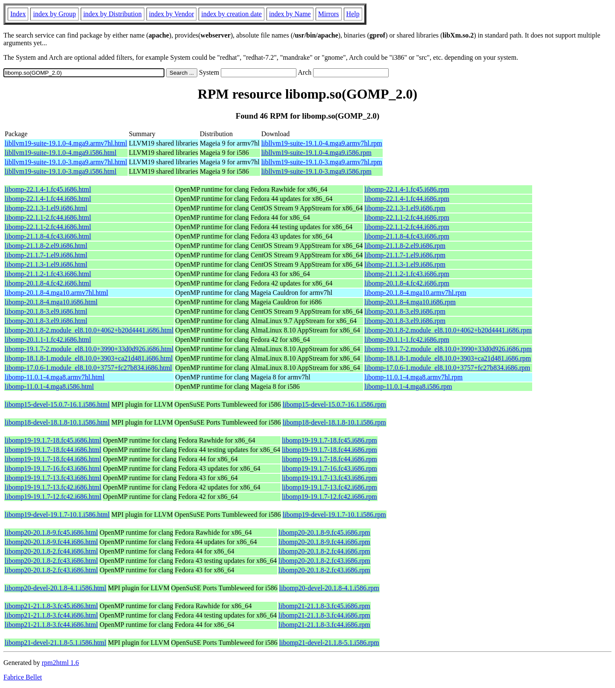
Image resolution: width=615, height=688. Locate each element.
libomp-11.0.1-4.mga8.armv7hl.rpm (413, 377)
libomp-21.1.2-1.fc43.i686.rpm (406, 273)
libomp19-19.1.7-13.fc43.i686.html (53, 477)
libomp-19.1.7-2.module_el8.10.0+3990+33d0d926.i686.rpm (448, 349)
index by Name (290, 13)
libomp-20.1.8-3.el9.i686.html (46, 311)
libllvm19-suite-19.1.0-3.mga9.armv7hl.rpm (321, 162)
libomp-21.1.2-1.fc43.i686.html (48, 273)
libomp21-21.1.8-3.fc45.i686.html (51, 605)
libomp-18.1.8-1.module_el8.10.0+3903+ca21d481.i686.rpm (447, 358)
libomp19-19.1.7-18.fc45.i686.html (53, 440)
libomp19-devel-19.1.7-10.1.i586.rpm (334, 514)
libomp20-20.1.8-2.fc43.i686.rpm (324, 560)
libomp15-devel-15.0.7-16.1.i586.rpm (334, 404)
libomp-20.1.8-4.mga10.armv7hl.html (56, 292)
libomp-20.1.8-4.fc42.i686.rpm (406, 283)
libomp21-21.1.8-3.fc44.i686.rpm (324, 615)
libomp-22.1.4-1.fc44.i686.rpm (406, 198)
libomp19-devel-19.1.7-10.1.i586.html (57, 514)
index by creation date (231, 13)
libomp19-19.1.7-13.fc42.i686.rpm (329, 487)
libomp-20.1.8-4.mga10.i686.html (51, 302)
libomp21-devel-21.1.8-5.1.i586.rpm (329, 642)
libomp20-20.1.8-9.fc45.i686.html (51, 532)
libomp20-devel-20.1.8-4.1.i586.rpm (329, 588)
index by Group (54, 13)
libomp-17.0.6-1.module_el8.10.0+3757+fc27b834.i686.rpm (447, 367)
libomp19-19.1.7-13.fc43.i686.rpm (329, 477)
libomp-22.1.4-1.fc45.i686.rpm (406, 189)
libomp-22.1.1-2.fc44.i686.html (48, 217)
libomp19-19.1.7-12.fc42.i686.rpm (329, 496)
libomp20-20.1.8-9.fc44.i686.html (51, 541)
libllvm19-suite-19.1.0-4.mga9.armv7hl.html (66, 143)
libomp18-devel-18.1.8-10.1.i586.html (57, 422)
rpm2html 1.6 (60, 662)
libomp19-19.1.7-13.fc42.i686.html (53, 487)
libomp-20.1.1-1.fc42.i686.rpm (406, 339)
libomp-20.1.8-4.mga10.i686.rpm (410, 302)
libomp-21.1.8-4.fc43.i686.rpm (406, 236)
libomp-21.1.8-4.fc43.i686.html (48, 236)
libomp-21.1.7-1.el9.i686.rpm (404, 255)
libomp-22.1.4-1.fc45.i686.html (48, 189)
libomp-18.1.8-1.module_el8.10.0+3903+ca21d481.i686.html (89, 358)
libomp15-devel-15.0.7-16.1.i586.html (57, 404)
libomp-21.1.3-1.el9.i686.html (46, 264)
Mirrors (328, 13)
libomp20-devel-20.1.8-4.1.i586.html (55, 588)
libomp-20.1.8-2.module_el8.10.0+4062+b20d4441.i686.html (89, 330)
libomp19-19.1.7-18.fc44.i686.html (53, 449)
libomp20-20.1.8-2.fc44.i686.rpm (324, 551)
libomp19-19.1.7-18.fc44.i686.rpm (329, 449)
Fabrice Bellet (22, 677)
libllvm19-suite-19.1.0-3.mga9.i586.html (61, 171)
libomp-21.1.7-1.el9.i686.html (46, 255)
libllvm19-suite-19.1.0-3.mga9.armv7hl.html (66, 162)
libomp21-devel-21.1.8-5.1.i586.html (55, 642)
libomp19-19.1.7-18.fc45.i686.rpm (329, 440)
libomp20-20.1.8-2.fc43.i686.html (51, 560)
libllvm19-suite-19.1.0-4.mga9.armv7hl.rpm (321, 143)
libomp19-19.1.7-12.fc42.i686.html (53, 496)
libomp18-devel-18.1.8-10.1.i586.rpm (334, 422)
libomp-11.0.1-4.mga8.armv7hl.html (55, 377)
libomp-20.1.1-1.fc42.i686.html (48, 339)
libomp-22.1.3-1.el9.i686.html (46, 208)
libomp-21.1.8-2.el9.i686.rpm (404, 245)
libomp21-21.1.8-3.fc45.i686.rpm (324, 605)
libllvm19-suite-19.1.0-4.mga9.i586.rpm (316, 152)
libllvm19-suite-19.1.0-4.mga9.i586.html (61, 152)
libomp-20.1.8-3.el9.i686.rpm (404, 311)
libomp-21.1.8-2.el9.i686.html (46, 245)
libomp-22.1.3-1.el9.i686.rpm (404, 208)
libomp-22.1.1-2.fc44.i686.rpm (406, 217)
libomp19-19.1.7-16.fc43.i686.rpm (329, 468)
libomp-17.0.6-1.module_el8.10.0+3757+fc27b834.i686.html (88, 367)
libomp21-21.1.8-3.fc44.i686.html (51, 615)
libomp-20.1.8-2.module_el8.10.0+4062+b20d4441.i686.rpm (448, 330)
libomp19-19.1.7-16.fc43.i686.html (53, 468)
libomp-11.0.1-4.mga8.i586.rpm (408, 386)
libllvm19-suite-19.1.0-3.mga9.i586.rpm (316, 171)
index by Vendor (171, 13)
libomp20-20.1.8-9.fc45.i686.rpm (324, 532)
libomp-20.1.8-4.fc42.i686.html (48, 283)
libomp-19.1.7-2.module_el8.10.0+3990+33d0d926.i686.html (89, 349)
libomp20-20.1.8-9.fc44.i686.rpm (324, 541)
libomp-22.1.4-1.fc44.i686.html (48, 198)
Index (18, 13)
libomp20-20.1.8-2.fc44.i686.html (51, 551)
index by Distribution (112, 13)
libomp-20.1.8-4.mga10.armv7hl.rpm (415, 292)
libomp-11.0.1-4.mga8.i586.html (49, 386)
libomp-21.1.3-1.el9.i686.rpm (404, 264)
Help (353, 13)
